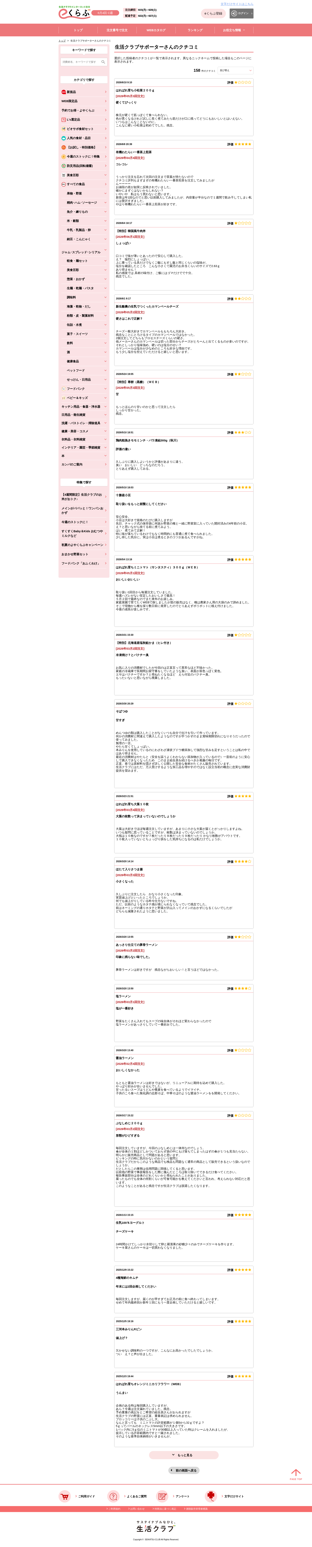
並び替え (232, 70)
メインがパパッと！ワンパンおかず (82, 511)
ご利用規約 (114, 1508)
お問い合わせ (137, 1508)
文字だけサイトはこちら (237, 4)
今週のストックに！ (74, 522)
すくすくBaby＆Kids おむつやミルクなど (82, 533)
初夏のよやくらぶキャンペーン (82, 545)
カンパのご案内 (71, 464)
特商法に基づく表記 (165, 1508)
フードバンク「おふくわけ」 (80, 563)
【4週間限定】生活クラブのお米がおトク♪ (81, 497)
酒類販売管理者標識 (197, 1508)
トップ (62, 40)
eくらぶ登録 (213, 13)
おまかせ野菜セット (74, 554)
